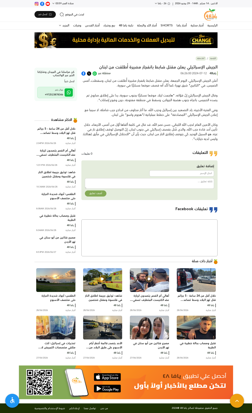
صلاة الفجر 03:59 (64, 3)
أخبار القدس (92, 25)
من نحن (104, 408)
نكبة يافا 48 (126, 25)
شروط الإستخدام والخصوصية (49, 408)
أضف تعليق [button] (95, 193)
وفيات (77, 25)
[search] (72, 14)
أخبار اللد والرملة (147, 25)
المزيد (65, 25)
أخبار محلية (197, 25)
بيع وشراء (109, 25)
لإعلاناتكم (74, 408)
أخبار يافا (182, 25)
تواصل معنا (90, 408)
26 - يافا (164, 3)
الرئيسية (212, 25)
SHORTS (167, 25)
